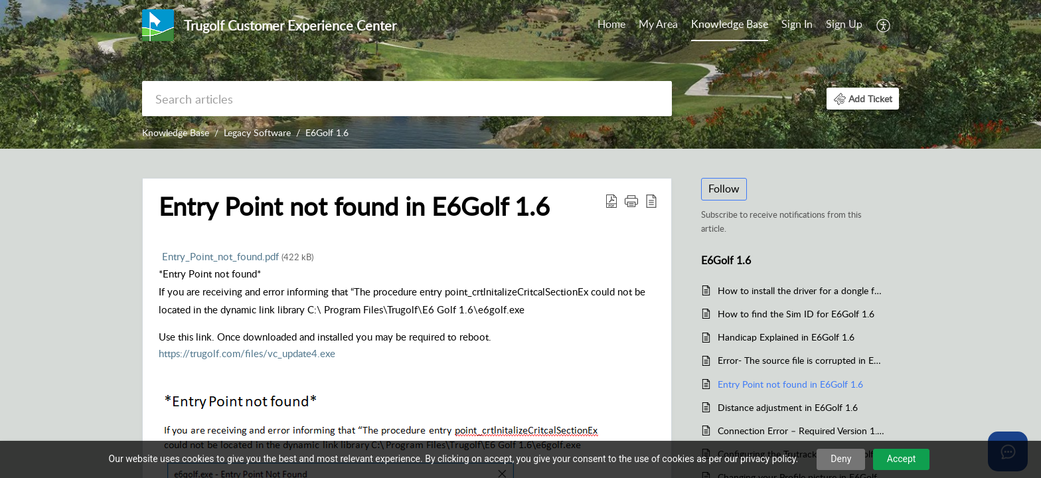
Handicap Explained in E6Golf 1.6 (786, 337)
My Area (658, 24)
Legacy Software (257, 132)
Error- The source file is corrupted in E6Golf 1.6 (802, 360)
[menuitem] (611, 25)
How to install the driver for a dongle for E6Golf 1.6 (802, 290)
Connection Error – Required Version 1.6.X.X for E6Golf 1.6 (802, 430)
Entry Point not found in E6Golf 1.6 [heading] (354, 206)
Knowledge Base (729, 24)
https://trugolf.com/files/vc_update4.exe (247, 353)
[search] (407, 98)
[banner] (520, 74)
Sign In (797, 24)
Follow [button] (724, 188)
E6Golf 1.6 (327, 132)
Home (611, 24)
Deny (841, 458)
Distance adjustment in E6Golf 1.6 (788, 407)
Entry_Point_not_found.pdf (237, 256)
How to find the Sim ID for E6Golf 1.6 (796, 313)
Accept (901, 458)
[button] (884, 25)
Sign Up (844, 24)
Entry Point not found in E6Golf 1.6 (790, 384)
